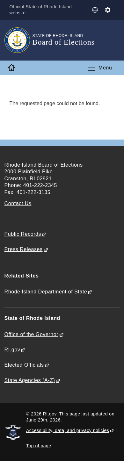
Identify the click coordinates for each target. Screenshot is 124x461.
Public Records (22, 234)
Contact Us (18, 203)
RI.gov (12, 349)
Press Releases (23, 249)
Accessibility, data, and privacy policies (67, 430)
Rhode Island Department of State (45, 291)
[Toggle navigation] (100, 68)
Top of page (38, 445)
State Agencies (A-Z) (29, 380)
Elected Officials (24, 365)
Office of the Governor (31, 334)
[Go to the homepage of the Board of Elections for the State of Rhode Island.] (18, 40)
